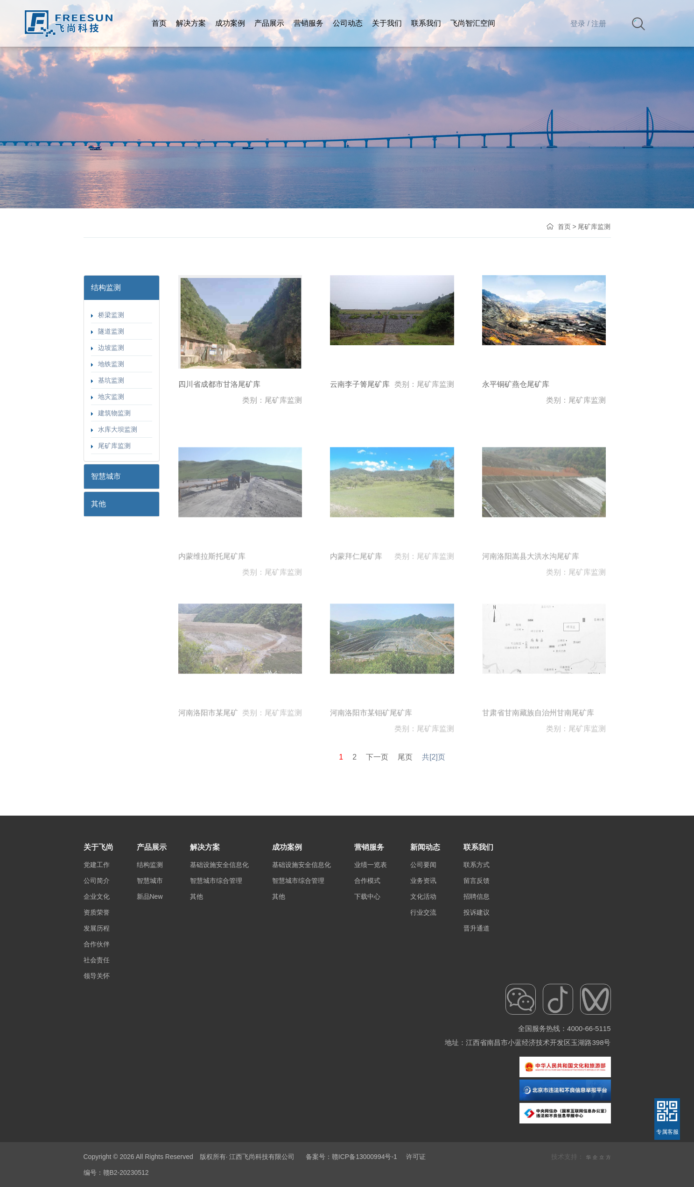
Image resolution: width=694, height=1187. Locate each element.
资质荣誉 (97, 995)
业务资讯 (423, 963)
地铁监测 (108, 364)
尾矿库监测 (111, 445)
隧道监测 (108, 331)
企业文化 (97, 979)
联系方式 (476, 948)
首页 (564, 226)
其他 (196, 979)
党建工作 (97, 948)
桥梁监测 (108, 315)
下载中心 (367, 979)
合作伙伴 (97, 1027)
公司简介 (97, 963)
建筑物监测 (111, 413)
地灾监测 (108, 396)
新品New (150, 979)
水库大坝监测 (114, 429)
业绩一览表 (370, 948)
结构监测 (150, 948)
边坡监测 (108, 347)
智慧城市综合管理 (216, 963)
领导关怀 (97, 1059)
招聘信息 (476, 979)
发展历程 (97, 1011)
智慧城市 (150, 963)
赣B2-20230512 (126, 1172)
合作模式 (367, 963)
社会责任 (97, 1043)
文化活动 (423, 979)
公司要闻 (423, 948)
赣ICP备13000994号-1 (364, 1156)
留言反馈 (476, 963)
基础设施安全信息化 (219, 948)
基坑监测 (108, 380)
